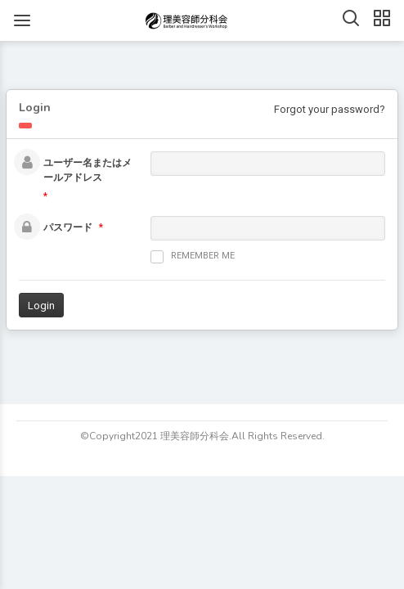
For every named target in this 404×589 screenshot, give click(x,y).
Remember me (192, 256)
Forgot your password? (329, 109)
